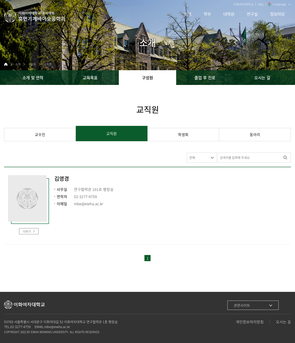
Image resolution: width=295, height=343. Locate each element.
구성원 (32, 64)
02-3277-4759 (20, 326)
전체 (192, 157)
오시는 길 (283, 322)
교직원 (47, 64)
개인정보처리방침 (250, 322)
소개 (17, 64)
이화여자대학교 (244, 4)
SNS (261, 4)
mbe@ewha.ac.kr (57, 326)
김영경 (61, 178)
